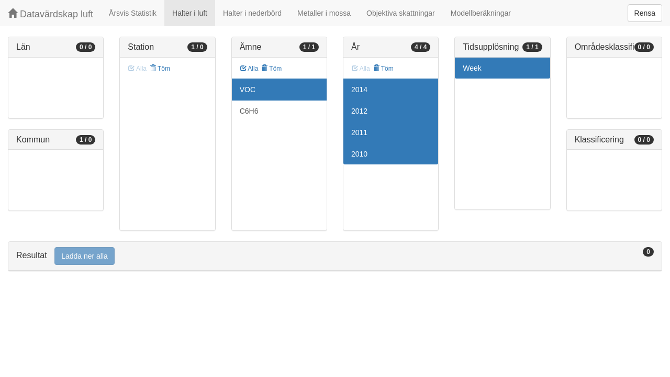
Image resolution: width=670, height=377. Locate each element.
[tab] (335, 256)
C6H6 (249, 111)
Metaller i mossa (324, 13)
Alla (249, 68)
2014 (359, 89)
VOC (247, 89)
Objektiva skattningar (400, 13)
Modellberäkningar (481, 13)
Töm (160, 68)
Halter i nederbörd (252, 13)
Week (472, 68)
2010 (359, 154)
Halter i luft (189, 13)
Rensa (644, 13)
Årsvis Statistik (133, 13)
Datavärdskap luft (50, 13)
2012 (359, 111)
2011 (359, 132)
